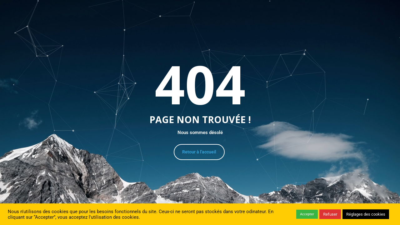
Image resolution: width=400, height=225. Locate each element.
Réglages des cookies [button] (365, 214)
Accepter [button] (307, 214)
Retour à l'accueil (199, 151)
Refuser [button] (330, 214)
